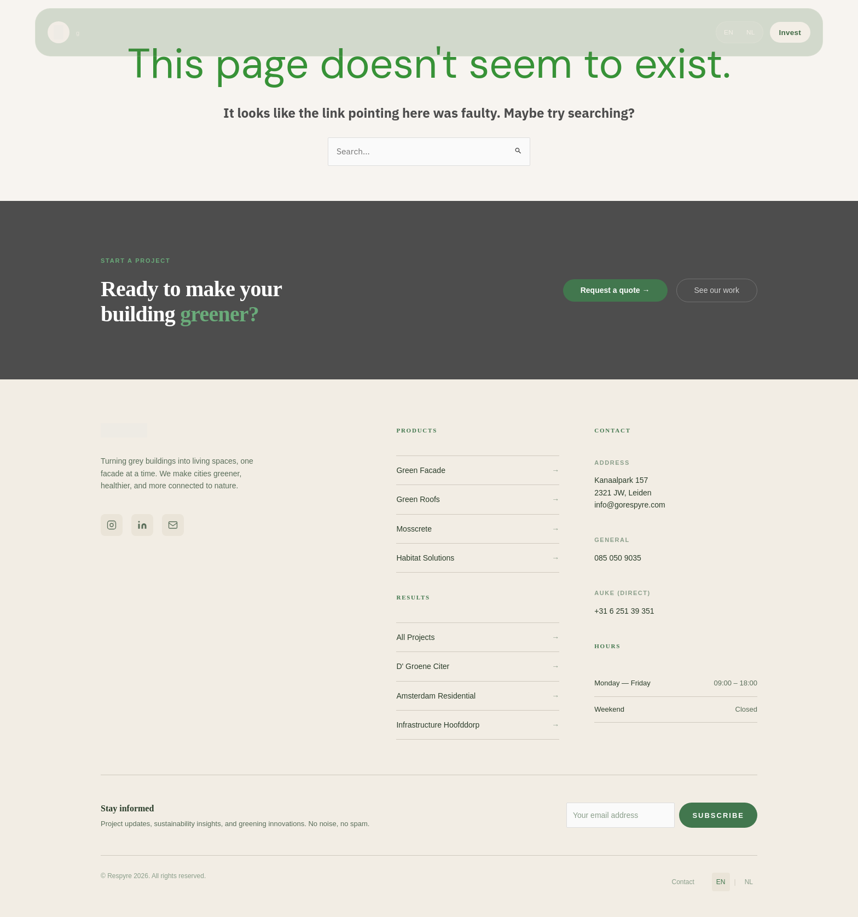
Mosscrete (477, 529)
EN (728, 34)
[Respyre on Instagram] (112, 525)
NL (750, 34)
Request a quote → (615, 290)
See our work (716, 290)
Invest (790, 34)
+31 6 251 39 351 (624, 611)
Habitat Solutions (477, 558)
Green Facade (477, 471)
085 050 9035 (617, 558)
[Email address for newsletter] (609, 815)
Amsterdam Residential (477, 696)
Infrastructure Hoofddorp (477, 725)
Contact (683, 882)
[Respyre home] (64, 34)
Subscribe (718, 816)
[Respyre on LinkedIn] (142, 525)
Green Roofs (477, 500)
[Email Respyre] (173, 525)
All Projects (477, 638)
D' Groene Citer (477, 667)
